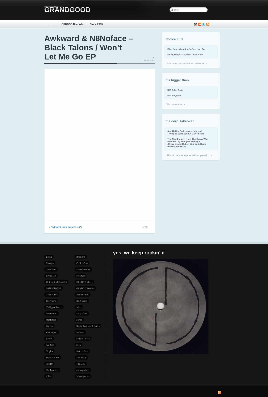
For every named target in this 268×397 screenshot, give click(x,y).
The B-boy (81, 357)
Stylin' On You (53, 357)
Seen (78, 345)
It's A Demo (81, 301)
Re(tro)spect (51, 332)
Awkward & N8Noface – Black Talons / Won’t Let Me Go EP (88, 47)
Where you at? (83, 376)
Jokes (79, 307)
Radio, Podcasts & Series (87, 326)
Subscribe (207, 24)
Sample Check (83, 338)
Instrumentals (82, 294)
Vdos (48, 376)
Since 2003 (96, 24)
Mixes (79, 319)
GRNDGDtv (52, 294)
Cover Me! (51, 269)
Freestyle (80, 275)
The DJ (49, 363)
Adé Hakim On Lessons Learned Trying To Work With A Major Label (185, 132)
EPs (79, 226)
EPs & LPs (51, 275)
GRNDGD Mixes (84, 282)
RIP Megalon (174, 95)
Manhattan (51, 319)
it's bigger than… (54, 307)
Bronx (49, 257)
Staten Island (82, 351)
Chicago (50, 263)
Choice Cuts (82, 263)
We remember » (175, 104)
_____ (51, 24)
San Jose (50, 345)
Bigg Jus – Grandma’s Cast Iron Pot (186, 49)
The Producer (52, 370)
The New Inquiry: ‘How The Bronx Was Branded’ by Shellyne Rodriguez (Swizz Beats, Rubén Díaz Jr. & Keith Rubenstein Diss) (187, 143)
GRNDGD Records (72, 24)
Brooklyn (80, 257)
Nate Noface (69, 226)
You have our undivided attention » (186, 63)
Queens (49, 326)
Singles (49, 351)
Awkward (56, 226)
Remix (49, 338)
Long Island (81, 313)
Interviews (51, 301)
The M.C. (80, 363)
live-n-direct (51, 313)
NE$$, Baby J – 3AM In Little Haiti (185, 54)
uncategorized (82, 370)
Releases (80, 332)
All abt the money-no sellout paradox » (189, 155)
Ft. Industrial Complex (56, 282)
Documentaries (83, 269)
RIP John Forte (175, 90)
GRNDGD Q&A (53, 288)
